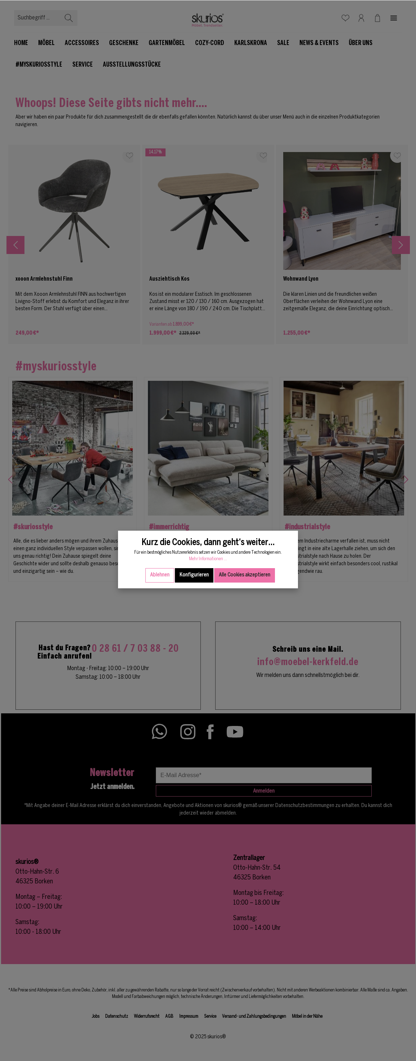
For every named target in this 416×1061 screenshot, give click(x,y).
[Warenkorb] (377, 18)
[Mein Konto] (361, 18)
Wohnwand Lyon (300, 279)
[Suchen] (68, 18)
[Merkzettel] (345, 18)
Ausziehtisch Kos (169, 279)
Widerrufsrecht (146, 1016)
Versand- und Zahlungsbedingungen (254, 1016)
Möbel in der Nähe (307, 1016)
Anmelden (264, 791)
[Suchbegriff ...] (37, 18)
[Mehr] (393, 18)
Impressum (188, 1016)
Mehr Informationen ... (208, 582)
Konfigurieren (194, 598)
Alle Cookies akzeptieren (244, 598)
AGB (169, 1016)
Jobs (95, 1016)
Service (210, 1016)
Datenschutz (116, 1016)
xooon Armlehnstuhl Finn (44, 279)
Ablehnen (159, 598)
